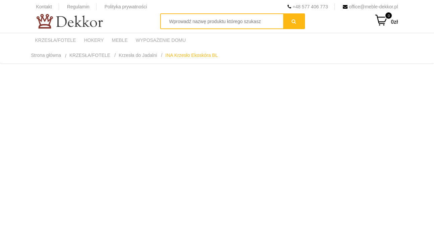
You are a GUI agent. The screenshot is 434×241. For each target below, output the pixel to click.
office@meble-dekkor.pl (370, 6)
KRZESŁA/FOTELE (89, 55)
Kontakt (44, 6)
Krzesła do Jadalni (138, 55)
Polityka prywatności (126, 6)
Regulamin (78, 6)
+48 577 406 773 (308, 6)
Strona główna (46, 55)
